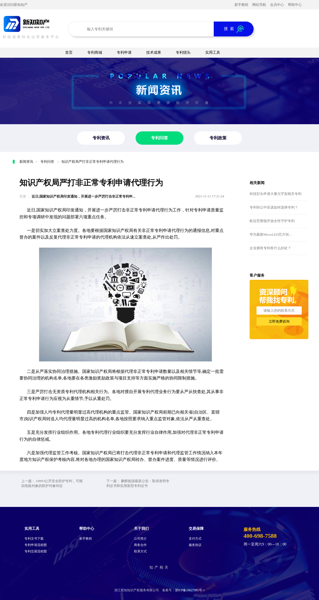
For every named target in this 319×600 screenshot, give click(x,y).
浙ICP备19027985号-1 (190, 590)
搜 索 (234, 29)
